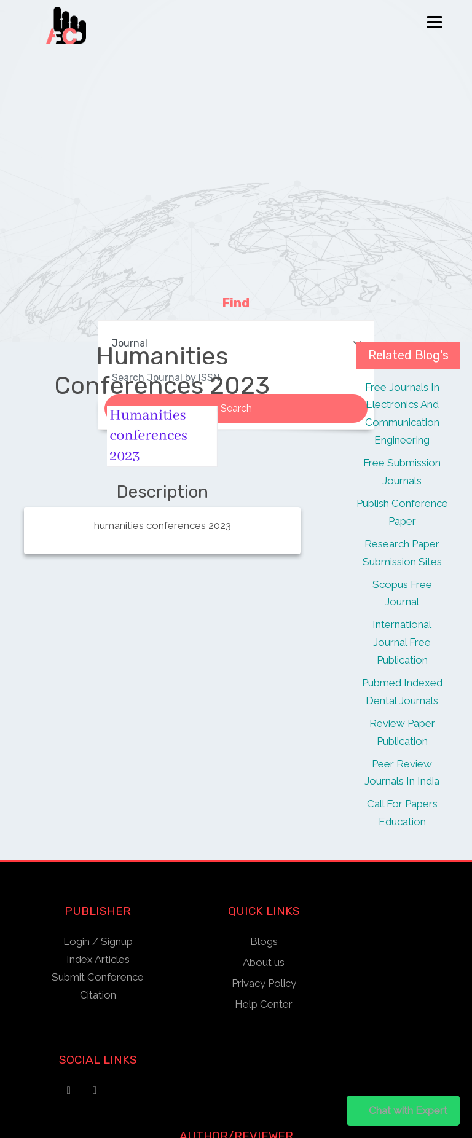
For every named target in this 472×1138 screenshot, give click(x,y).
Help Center (264, 1004)
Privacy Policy (264, 983)
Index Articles (98, 959)
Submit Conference (98, 977)
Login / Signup (98, 941)
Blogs (264, 941)
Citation (98, 995)
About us (264, 962)
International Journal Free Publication (401, 642)
